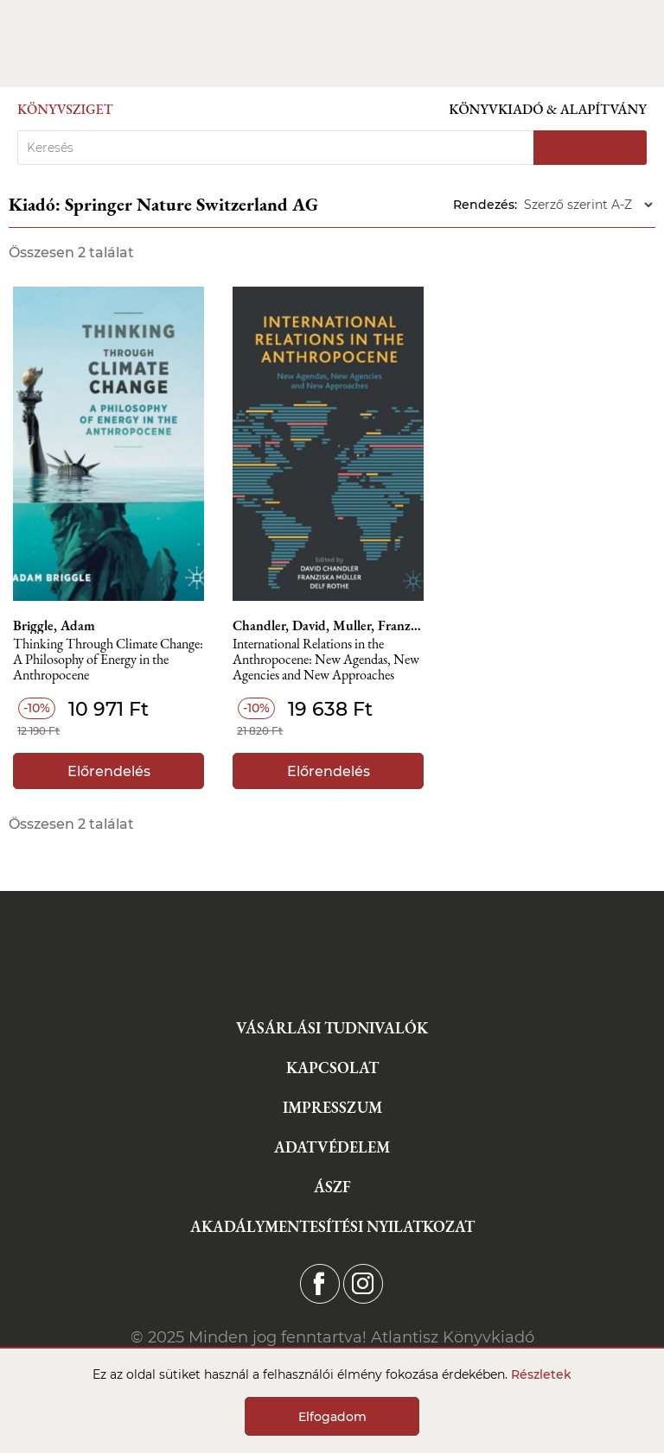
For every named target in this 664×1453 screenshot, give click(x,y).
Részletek (541, 1374)
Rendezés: (485, 204)
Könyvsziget (65, 109)
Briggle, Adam (54, 626)
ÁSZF (332, 1187)
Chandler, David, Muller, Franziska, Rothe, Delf (328, 626)
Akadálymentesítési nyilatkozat (332, 1226)
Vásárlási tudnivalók (332, 1028)
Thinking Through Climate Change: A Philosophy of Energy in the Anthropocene (108, 660)
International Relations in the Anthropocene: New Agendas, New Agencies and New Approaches (326, 660)
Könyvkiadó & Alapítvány (548, 109)
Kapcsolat (332, 1067)
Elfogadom (332, 1417)
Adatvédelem (332, 1147)
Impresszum (332, 1107)
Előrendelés (108, 771)
